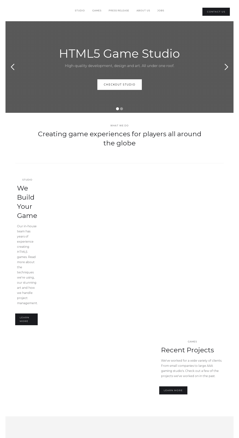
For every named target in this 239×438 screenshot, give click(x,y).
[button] (12, 67)
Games (96, 10)
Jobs (160, 10)
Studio (80, 10)
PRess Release (119, 10)
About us (143, 10)
